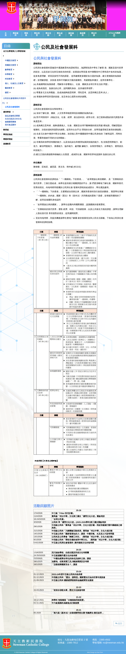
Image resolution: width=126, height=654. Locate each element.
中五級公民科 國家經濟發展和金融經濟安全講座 (72, 580)
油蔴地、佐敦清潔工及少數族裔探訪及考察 (70, 561)
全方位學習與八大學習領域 (14, 51)
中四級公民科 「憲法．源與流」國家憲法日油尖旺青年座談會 (78, 577)
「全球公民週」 (58, 519)
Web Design (91, 652)
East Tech (100, 652)
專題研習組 (7, 139)
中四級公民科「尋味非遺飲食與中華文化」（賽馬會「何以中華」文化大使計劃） (87, 540)
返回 (118, 623)
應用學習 (7, 112)
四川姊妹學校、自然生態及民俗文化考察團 (70, 553)
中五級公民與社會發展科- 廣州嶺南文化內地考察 (73, 543)
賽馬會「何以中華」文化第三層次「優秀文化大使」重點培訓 (78, 516)
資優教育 (7, 144)
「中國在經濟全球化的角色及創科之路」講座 (71, 558)
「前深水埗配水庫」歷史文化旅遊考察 (68, 590)
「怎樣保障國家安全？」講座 (64, 564)
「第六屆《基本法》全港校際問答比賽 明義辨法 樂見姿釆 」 (78, 613)
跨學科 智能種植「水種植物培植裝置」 (69, 600)
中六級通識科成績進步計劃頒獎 (65, 603)
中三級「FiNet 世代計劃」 (63, 513)
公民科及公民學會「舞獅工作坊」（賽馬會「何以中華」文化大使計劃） (83, 537)
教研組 (6, 130)
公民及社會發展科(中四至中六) (14, 100)
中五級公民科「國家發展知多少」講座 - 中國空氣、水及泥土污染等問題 (83, 534)
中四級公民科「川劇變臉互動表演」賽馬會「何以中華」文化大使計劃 (82, 531)
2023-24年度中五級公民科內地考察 (67, 574)
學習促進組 (7, 134)
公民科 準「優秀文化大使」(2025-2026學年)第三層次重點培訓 (79, 522)
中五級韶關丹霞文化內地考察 (64, 555)
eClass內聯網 (114, 34)
